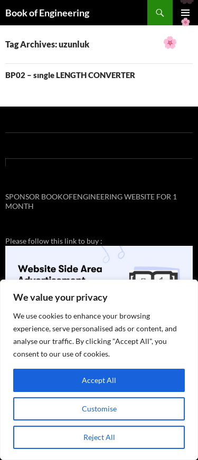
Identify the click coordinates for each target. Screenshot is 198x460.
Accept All (99, 380)
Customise (99, 408)
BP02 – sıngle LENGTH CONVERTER (70, 75)
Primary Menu (185, 12)
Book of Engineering (47, 12)
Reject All (99, 437)
